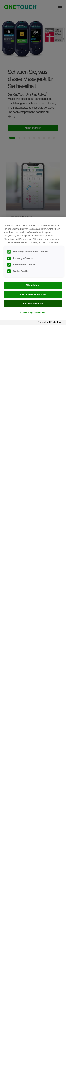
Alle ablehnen (33, 285)
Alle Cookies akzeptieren (33, 294)
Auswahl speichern (33, 303)
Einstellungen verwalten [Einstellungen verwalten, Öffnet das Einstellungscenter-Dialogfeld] (33, 313)
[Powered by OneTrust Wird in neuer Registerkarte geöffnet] (50, 323)
